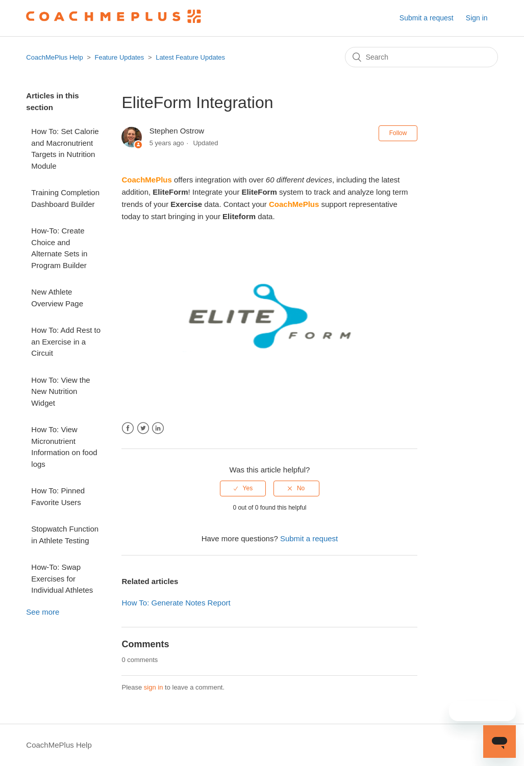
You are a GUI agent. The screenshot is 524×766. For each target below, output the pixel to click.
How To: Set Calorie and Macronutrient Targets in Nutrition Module (64, 148)
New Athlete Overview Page (57, 297)
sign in (153, 687)
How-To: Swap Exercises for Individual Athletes (62, 578)
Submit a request (427, 18)
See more (42, 611)
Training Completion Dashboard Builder (65, 198)
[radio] (243, 488)
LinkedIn (158, 428)
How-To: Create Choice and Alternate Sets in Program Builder (59, 248)
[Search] (421, 57)
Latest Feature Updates (190, 57)
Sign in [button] (477, 18)
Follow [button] (398, 133)
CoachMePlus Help (54, 57)
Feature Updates (119, 57)
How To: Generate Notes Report (175, 602)
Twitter (143, 428)
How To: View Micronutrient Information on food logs (64, 446)
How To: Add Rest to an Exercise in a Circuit (66, 341)
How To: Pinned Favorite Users (58, 496)
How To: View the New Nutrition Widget (60, 391)
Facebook (127, 428)
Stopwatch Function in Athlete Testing (64, 534)
